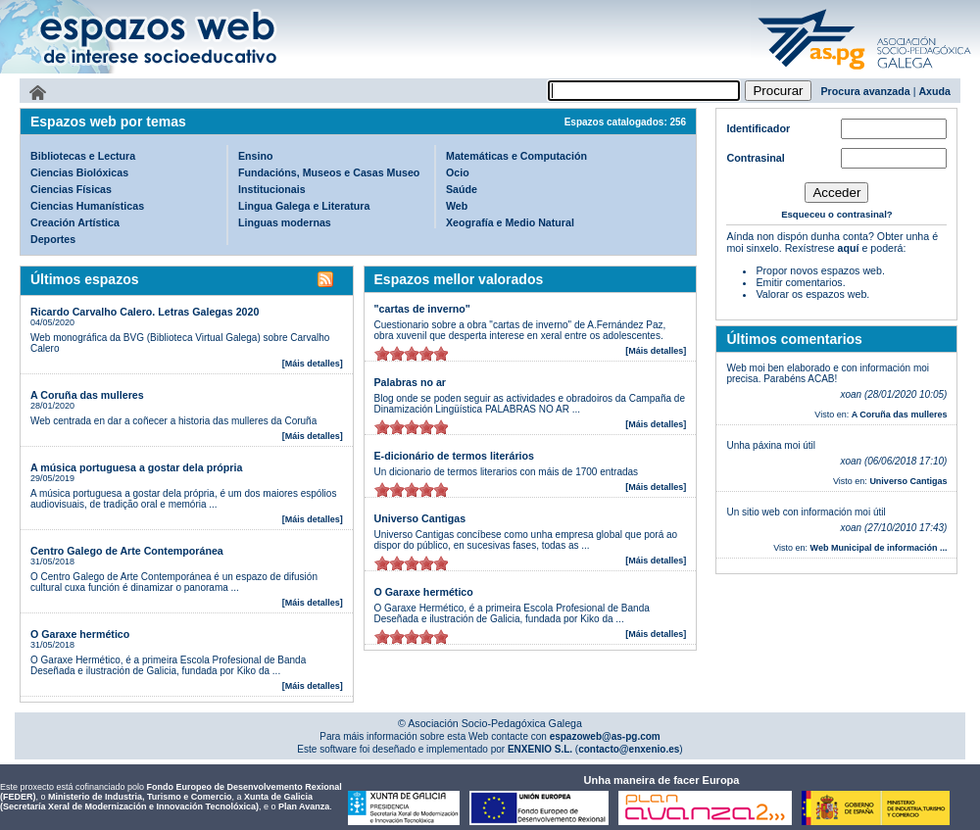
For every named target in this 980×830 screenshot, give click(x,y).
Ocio (457, 172)
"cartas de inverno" (422, 309)
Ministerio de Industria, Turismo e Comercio (139, 797)
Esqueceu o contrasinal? (837, 214)
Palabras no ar (410, 382)
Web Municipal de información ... (879, 548)
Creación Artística (75, 222)
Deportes (52, 239)
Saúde (461, 189)
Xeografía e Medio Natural (510, 222)
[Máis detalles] (312, 363)
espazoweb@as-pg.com (604, 736)
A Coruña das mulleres (87, 395)
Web (456, 206)
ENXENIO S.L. (538, 749)
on (382, 353)
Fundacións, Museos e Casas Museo (328, 172)
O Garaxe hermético (79, 634)
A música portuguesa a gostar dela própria (136, 467)
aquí (848, 248)
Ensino (255, 156)
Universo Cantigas (420, 518)
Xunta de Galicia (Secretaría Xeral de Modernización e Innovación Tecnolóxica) (156, 801)
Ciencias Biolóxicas (79, 172)
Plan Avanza (303, 806)
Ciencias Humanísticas (87, 206)
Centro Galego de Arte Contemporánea (126, 551)
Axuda (934, 91)
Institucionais (272, 189)
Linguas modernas (284, 222)
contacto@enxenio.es (628, 749)
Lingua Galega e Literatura (303, 206)
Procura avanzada (865, 91)
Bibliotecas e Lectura (82, 156)
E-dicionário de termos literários (454, 456)
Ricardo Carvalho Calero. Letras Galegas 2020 (144, 311)
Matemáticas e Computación (516, 156)
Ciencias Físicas (71, 189)
